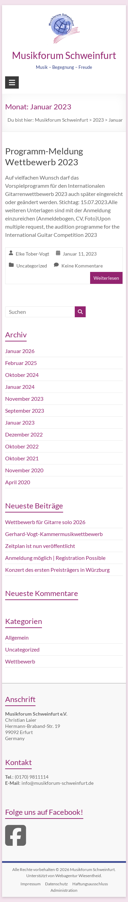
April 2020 (17, 482)
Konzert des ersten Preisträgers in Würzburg (57, 569)
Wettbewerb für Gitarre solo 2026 (45, 522)
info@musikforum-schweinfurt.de (58, 783)
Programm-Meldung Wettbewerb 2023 (44, 156)
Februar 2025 (21, 363)
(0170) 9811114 (31, 777)
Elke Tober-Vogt (32, 254)
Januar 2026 (19, 351)
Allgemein (17, 637)
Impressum (30, 883)
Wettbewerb (20, 661)
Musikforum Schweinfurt (64, 55)
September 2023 (24, 410)
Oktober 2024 (22, 374)
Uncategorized (31, 266)
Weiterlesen (106, 278)
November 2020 (24, 470)
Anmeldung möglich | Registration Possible (55, 557)
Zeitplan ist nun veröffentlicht (40, 545)
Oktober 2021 (22, 458)
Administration (64, 890)
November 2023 (24, 398)
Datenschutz (56, 883)
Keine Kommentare (82, 266)
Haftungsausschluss (90, 883)
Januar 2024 (19, 386)
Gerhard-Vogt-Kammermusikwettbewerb (54, 534)
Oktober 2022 (22, 446)
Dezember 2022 (24, 434)
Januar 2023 (19, 422)
